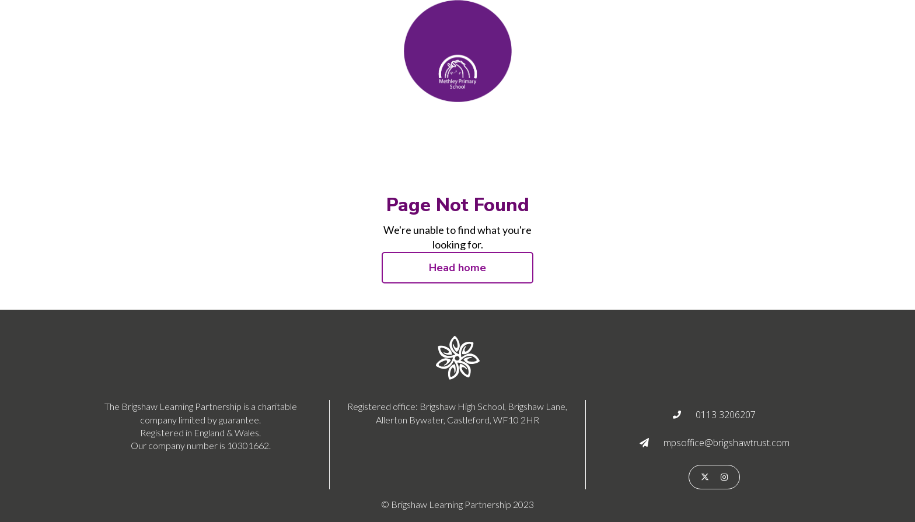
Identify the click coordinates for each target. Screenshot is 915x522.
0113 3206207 (726, 414)
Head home (457, 268)
